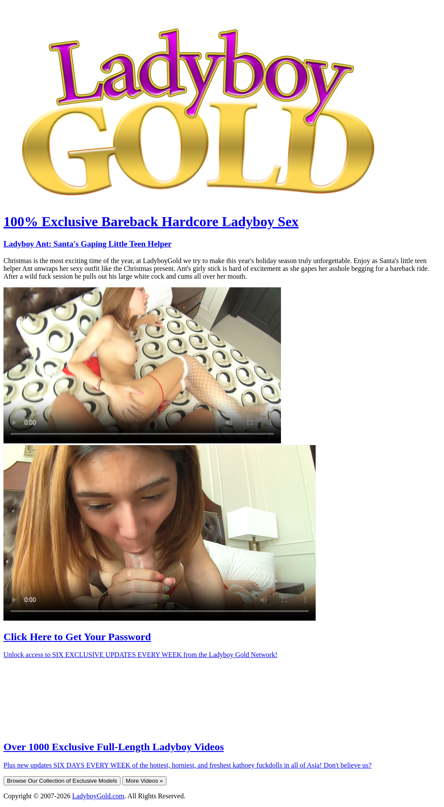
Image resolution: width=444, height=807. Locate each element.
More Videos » (144, 781)
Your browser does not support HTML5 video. (142, 365)
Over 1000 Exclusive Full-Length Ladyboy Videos (113, 746)
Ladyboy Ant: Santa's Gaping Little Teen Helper (87, 243)
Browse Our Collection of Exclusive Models (62, 781)
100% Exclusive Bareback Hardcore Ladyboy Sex (151, 221)
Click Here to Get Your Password (77, 636)
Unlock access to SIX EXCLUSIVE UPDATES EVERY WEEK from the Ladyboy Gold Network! (140, 654)
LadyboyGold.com (98, 796)
